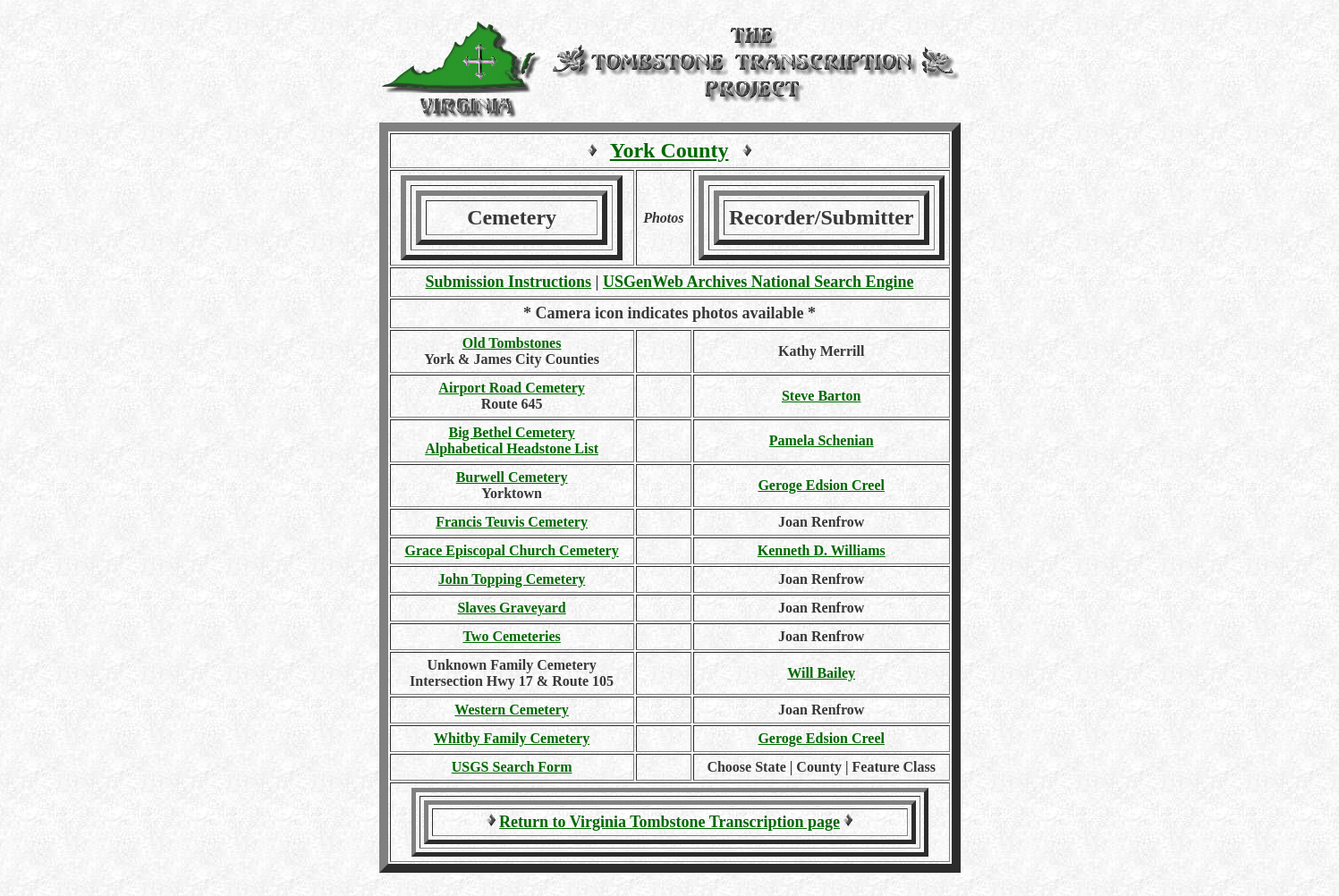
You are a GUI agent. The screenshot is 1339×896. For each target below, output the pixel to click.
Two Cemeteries (511, 636)
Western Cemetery (511, 709)
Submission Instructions (509, 282)
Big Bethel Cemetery (511, 432)
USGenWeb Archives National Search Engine (758, 282)
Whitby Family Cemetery (511, 738)
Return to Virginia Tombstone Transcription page (669, 822)
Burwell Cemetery (512, 477)
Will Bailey (821, 672)
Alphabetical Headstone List (511, 448)
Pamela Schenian (821, 440)
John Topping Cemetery (511, 579)
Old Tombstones (512, 343)
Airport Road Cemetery (511, 387)
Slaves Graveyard (511, 607)
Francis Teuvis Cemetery (512, 521)
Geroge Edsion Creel (821, 485)
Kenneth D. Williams (822, 550)
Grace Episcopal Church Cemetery (511, 550)
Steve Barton (821, 395)
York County (669, 150)
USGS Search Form (512, 766)
